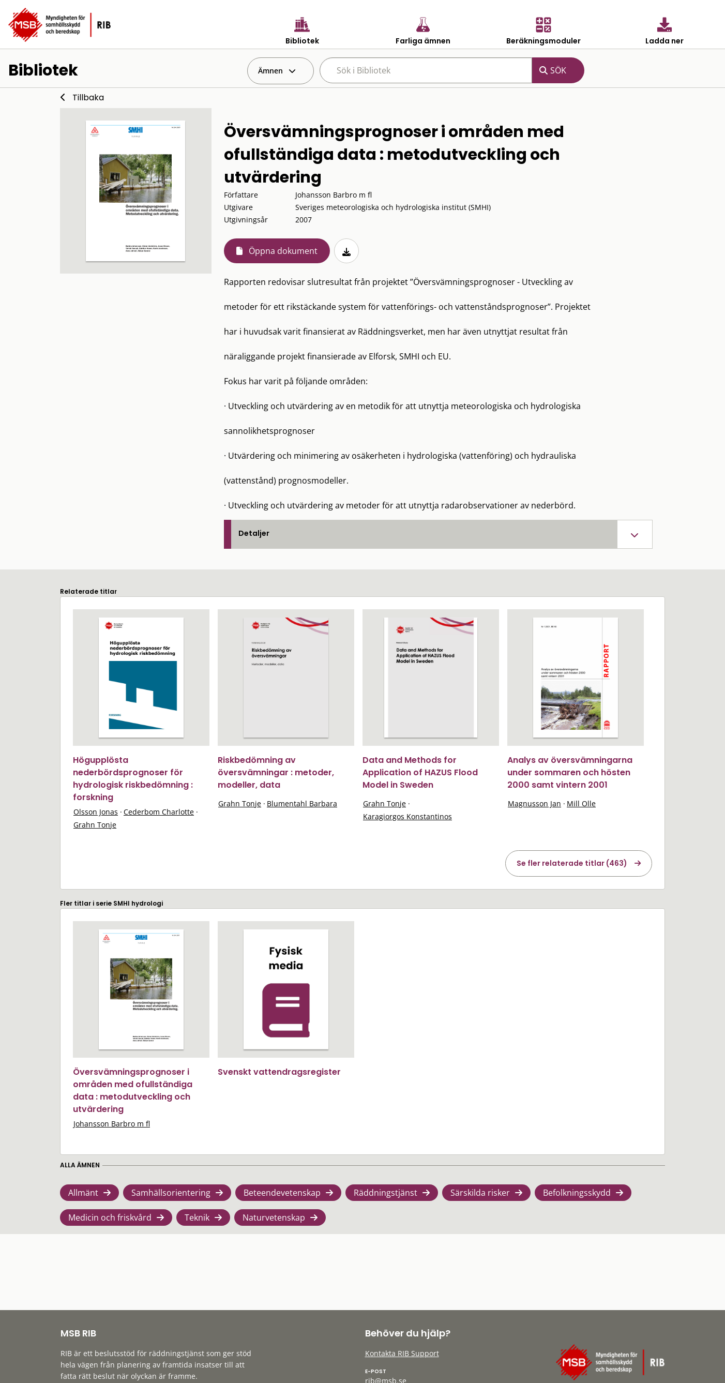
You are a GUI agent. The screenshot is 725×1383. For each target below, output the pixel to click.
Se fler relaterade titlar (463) (572, 863)
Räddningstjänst (385, 1192)
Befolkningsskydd (577, 1192)
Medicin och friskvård (110, 1217)
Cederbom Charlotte (159, 812)
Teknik (197, 1217)
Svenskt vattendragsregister (279, 1072)
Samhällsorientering (170, 1192)
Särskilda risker (480, 1192)
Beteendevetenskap (282, 1192)
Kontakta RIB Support (402, 1353)
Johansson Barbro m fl (111, 1124)
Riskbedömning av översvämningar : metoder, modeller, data (276, 772)
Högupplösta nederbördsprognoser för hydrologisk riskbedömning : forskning (133, 778)
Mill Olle (581, 803)
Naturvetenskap (274, 1217)
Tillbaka (88, 97)
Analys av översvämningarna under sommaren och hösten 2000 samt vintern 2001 (569, 772)
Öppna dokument (283, 251)
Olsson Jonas (95, 812)
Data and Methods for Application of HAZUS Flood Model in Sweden (420, 772)
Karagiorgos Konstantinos (407, 816)
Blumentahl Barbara (302, 803)
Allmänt (83, 1192)
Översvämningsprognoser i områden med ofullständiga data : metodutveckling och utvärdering (132, 1090)
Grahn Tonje (94, 825)
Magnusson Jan (534, 803)
